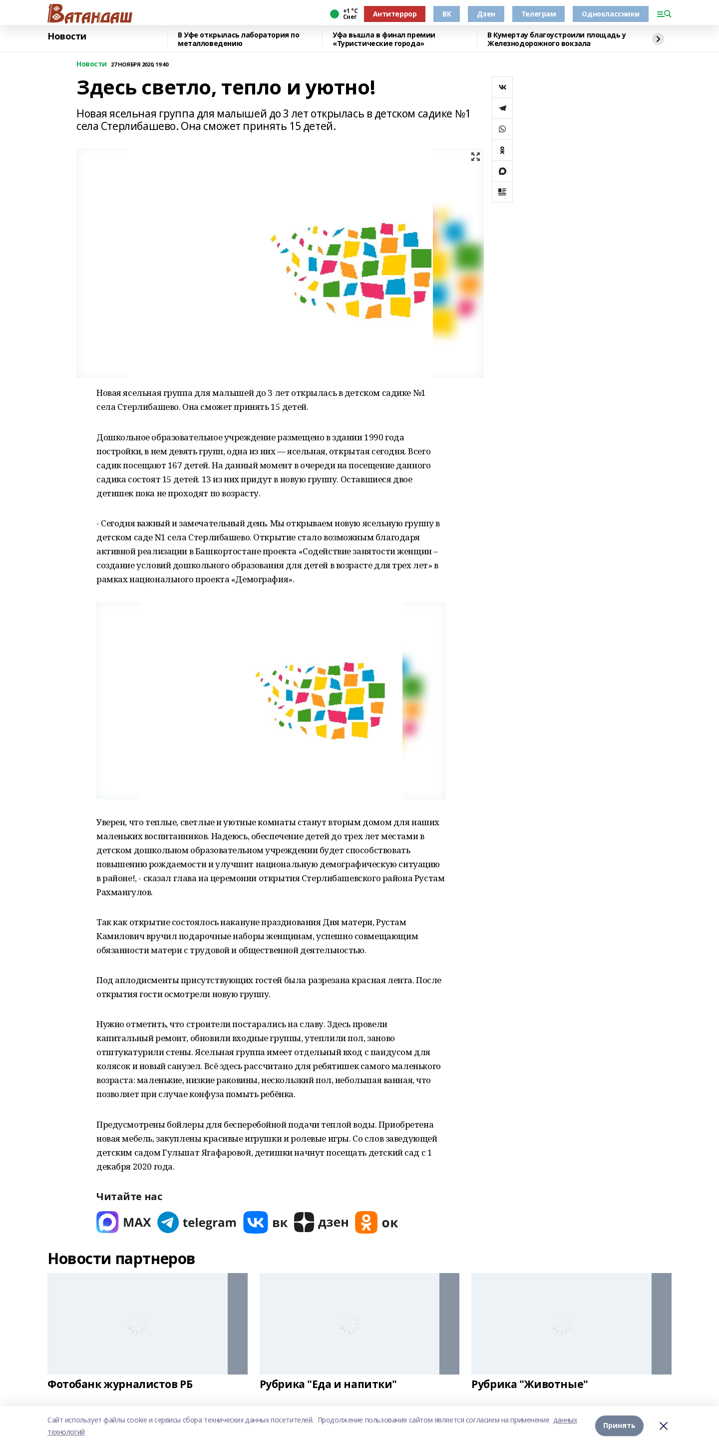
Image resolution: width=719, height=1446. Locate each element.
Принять (619, 1426)
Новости (66, 36)
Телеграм (538, 13)
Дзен (486, 13)
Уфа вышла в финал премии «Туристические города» (384, 39)
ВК (446, 13)
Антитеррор (395, 13)
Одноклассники (611, 13)
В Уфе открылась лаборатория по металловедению (238, 39)
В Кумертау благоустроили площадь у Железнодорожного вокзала (556, 39)
